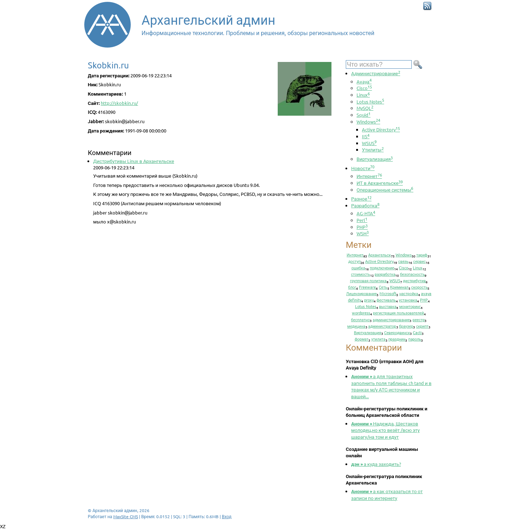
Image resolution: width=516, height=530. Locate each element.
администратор (382, 326)
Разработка (365, 205)
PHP (362, 227)
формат (362, 339)
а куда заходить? (376, 464)
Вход (226, 516)
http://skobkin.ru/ (119, 103)
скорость (419, 287)
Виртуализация (375, 159)
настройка (408, 293)
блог (352, 287)
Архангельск (379, 254)
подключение (382, 267)
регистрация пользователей (398, 312)
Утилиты (373, 149)
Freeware (367, 287)
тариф (421, 254)
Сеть (383, 287)
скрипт (422, 326)
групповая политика (368, 280)
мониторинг (410, 306)
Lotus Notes (370, 101)
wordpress (361, 312)
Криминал (399, 287)
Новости (362, 168)
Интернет (369, 176)
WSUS (369, 143)
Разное (361, 199)
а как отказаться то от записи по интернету (387, 494)
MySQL (365, 108)
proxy (369, 300)
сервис (419, 261)
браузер (406, 326)
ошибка (358, 267)
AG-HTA (366, 213)
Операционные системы (385, 190)
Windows (368, 122)
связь (403, 261)
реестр (418, 319)
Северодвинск (397, 332)
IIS (365, 136)
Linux (363, 95)
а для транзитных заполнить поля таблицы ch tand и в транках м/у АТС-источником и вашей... (391, 386)
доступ (354, 261)
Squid (364, 115)
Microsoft (387, 293)
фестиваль (386, 300)
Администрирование (375, 73)
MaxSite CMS (125, 516)
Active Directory (381, 129)
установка (408, 300)
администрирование (391, 319)
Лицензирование (361, 293)
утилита (378, 339)
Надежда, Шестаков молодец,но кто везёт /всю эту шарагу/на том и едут (385, 430)
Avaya (364, 81)
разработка (385, 274)
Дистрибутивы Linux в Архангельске (133, 161)
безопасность (412, 274)
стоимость (360, 274)
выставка (387, 306)
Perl (362, 220)
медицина (356, 326)
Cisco (364, 88)
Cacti (417, 332)
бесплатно (360, 319)
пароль (414, 339)
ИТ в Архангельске (380, 183)
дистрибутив (414, 280)
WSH (363, 233)
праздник (397, 339)
